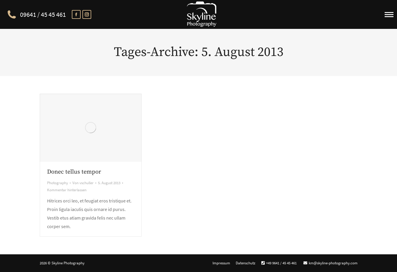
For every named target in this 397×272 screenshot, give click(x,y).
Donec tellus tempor (74, 172)
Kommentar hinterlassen (67, 189)
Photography (57, 182)
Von (83, 182)
